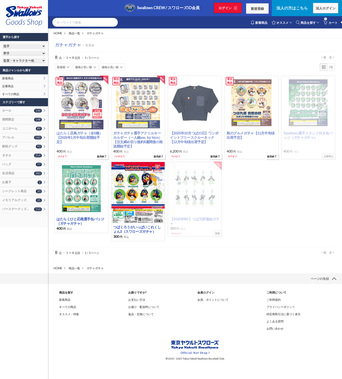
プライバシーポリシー (281, 307)
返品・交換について (141, 314)
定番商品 (8, 86)
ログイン (226, 8)
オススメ (280, 22)
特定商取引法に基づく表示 (284, 314)
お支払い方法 (136, 299)
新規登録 (256, 8)
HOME (58, 33)
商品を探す (306, 22)
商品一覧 (74, 33)
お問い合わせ (275, 328)
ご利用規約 (274, 299)
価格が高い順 (110, 67)
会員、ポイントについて (213, 299)
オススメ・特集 (69, 314)
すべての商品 (10, 94)
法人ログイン (325, 8)
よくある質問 (275, 321)
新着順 (61, 67)
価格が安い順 (83, 67)
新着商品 (8, 78)
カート (330, 22)
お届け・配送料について (143, 307)
